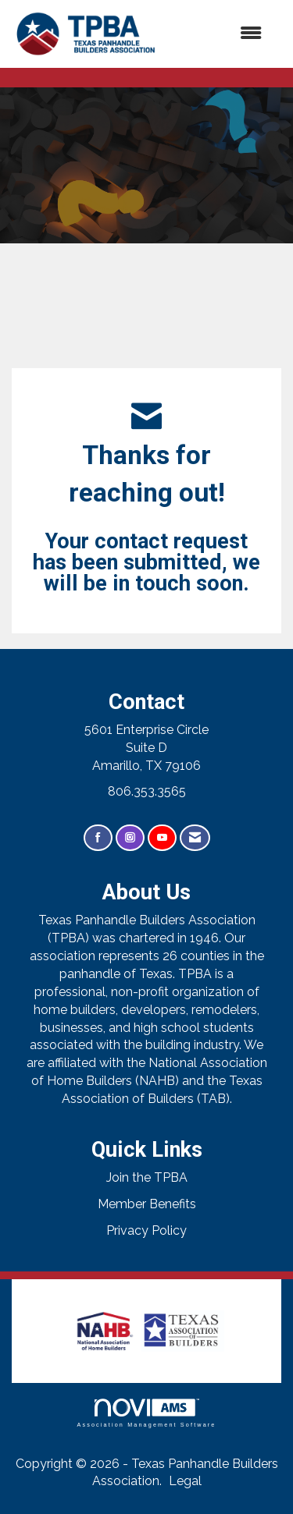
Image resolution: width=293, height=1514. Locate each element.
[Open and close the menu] (219, 34)
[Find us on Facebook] (98, 838)
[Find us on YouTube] (162, 838)
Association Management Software (146, 1413)
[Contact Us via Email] (195, 838)
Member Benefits (147, 1204)
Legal (185, 1480)
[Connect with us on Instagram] (130, 838)
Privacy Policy (146, 1230)
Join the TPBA (147, 1177)
